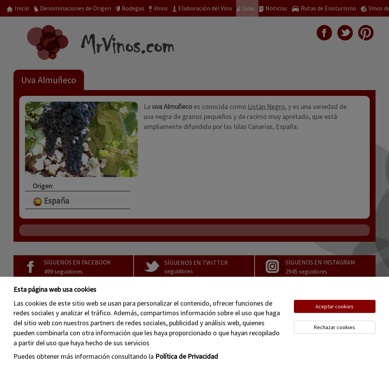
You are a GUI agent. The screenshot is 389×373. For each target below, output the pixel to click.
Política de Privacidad (186, 356)
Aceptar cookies (334, 306)
